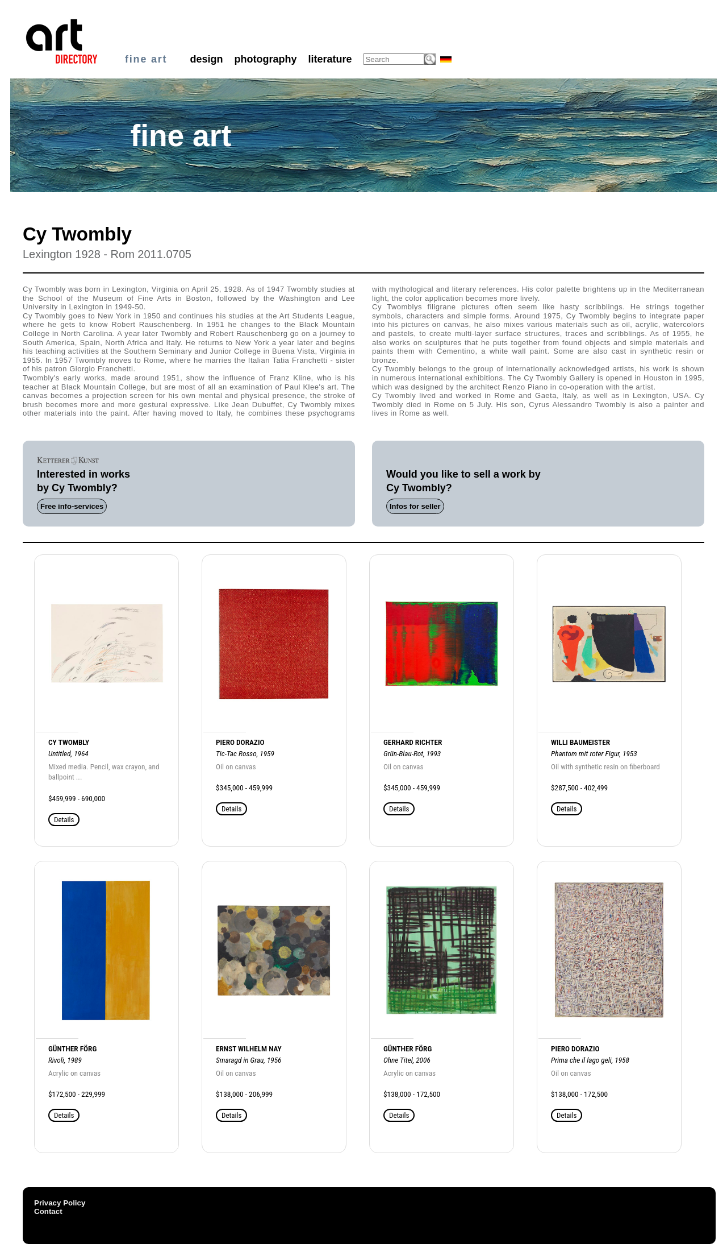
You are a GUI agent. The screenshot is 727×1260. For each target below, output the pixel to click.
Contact (48, 1211)
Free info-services (71, 506)
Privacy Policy (59, 1203)
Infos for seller (415, 506)
